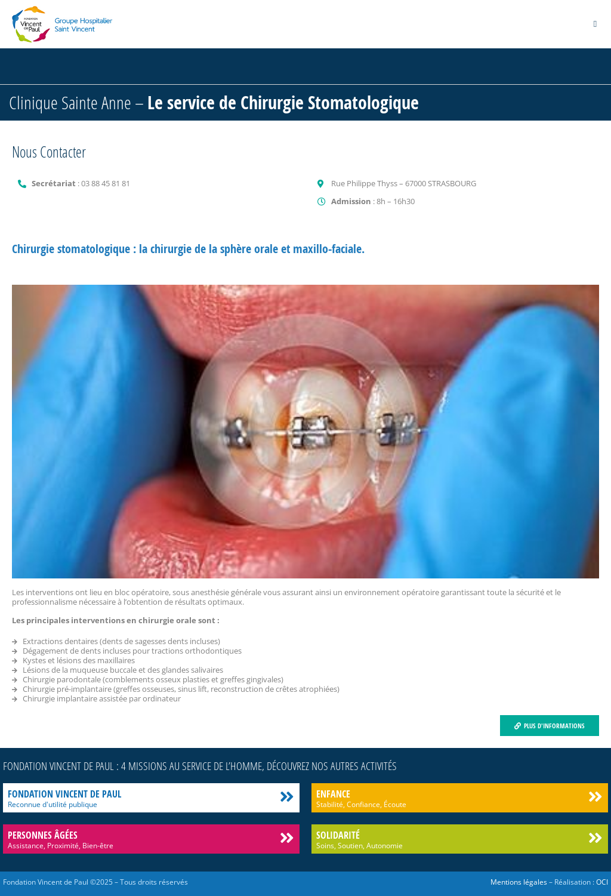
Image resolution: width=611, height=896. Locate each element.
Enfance (333, 793)
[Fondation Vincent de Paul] (287, 797)
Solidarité (338, 835)
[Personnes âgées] (287, 838)
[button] (595, 24)
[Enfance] (595, 797)
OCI (602, 882)
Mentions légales (518, 882)
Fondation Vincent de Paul (64, 793)
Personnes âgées (43, 835)
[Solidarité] (595, 838)
